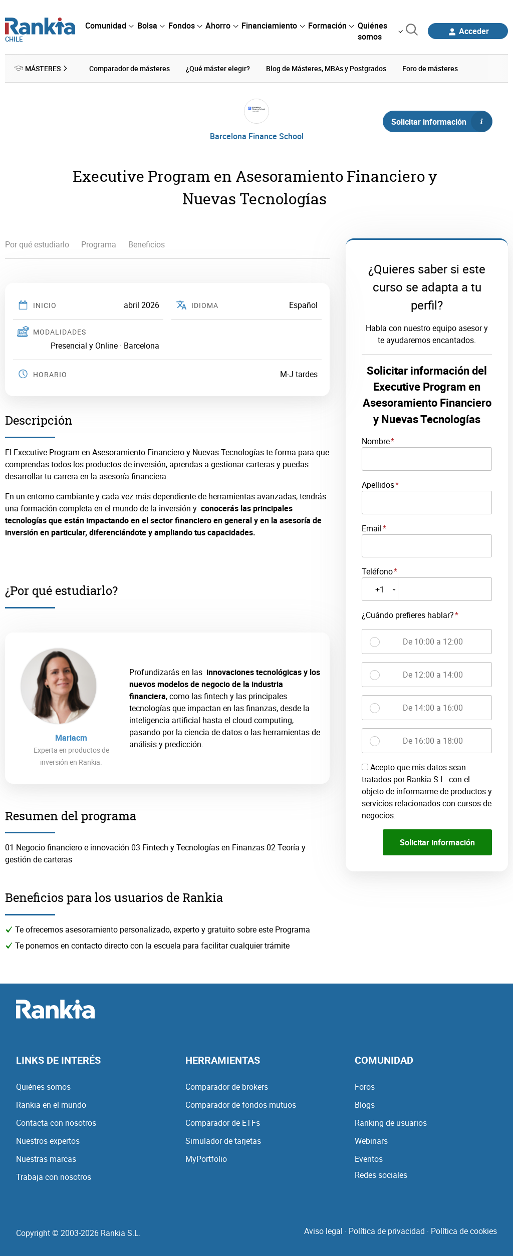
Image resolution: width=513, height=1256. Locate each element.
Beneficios (146, 243)
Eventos (369, 1157)
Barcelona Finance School (257, 135)
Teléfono (377, 570)
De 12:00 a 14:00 (433, 673)
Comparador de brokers (226, 1085)
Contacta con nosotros (56, 1121)
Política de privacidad (387, 1229)
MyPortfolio (206, 1157)
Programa (98, 243)
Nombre (376, 440)
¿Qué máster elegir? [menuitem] (218, 68)
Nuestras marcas (46, 1157)
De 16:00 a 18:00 (433, 739)
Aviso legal (323, 1229)
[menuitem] (109, 25)
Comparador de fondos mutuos (240, 1103)
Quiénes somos (43, 1085)
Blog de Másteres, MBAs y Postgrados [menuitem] (326, 68)
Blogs (365, 1103)
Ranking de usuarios (391, 1121)
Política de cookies (464, 1229)
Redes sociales (381, 1173)
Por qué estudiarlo (37, 243)
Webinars (371, 1139)
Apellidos (378, 483)
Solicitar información (441, 120)
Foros (365, 1085)
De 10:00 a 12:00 (433, 640)
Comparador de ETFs (222, 1121)
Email (372, 527)
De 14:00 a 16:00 (433, 706)
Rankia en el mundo (51, 1103)
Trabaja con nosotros (53, 1175)
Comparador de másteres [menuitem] (129, 68)
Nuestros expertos (48, 1139)
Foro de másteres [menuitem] (430, 68)
